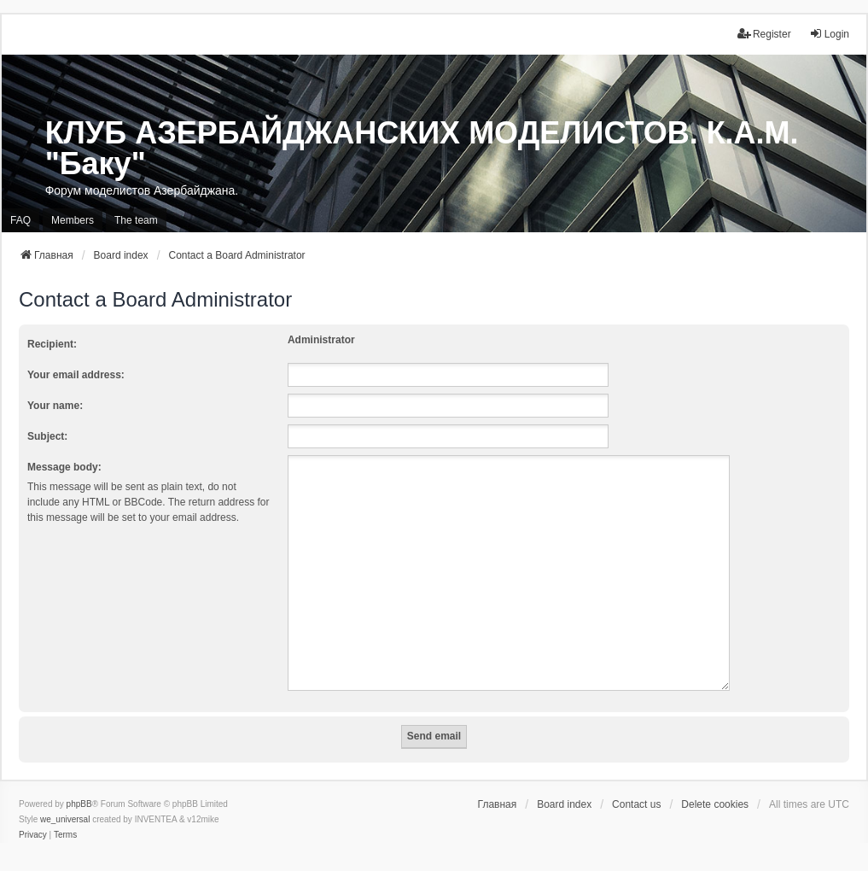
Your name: (55, 406)
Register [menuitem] (764, 33)
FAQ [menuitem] (20, 220)
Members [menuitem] (72, 220)
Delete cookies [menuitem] (715, 784)
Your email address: (76, 375)
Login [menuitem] (829, 33)
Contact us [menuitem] (636, 784)
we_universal (65, 799)
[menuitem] (33, 814)
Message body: (64, 467)
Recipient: (52, 344)
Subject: (47, 436)
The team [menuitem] (136, 220)
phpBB (79, 783)
